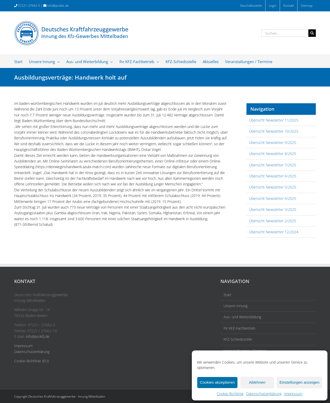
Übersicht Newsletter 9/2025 (272, 142)
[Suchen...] (284, 33)
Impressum (293, 393)
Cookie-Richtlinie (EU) (31, 360)
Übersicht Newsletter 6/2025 (272, 176)
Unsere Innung (236, 305)
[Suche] (312, 33)
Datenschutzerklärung (264, 393)
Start (227, 294)
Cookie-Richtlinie (230, 393)
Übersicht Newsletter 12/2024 (273, 231)
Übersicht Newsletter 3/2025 (272, 209)
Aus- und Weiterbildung (242, 316)
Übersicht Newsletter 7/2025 (272, 164)
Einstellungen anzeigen (299, 382)
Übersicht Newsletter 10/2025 (273, 131)
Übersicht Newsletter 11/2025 (273, 120)
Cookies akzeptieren (217, 382)
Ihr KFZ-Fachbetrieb (239, 328)
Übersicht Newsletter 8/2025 (272, 153)
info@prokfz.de (58, 5)
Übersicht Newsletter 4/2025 (272, 198)
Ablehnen (257, 382)
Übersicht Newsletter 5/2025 (272, 187)
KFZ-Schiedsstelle (238, 339)
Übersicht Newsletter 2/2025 (272, 220)
